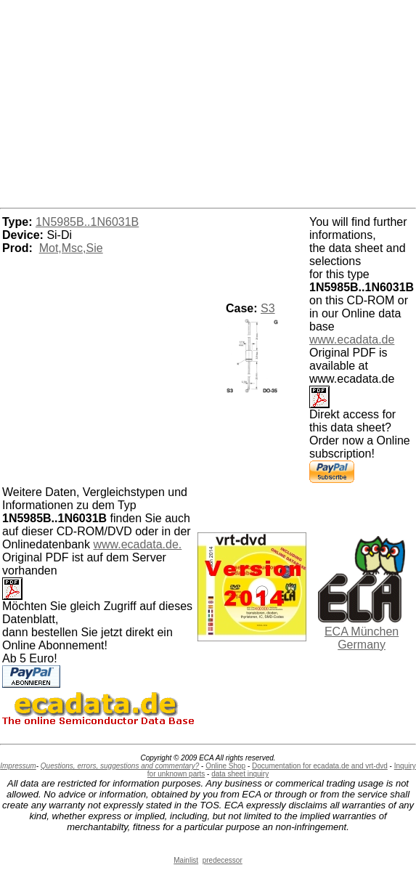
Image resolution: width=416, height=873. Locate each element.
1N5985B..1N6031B (87, 222)
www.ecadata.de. (137, 544)
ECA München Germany (362, 638)
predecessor (222, 860)
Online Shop (225, 766)
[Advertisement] (208, 101)
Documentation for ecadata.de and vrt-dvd (320, 766)
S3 (268, 308)
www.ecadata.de (351, 339)
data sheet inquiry (240, 774)
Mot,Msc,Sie (71, 248)
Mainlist (186, 860)
